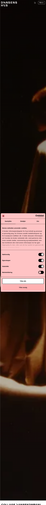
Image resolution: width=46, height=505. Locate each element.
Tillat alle (23, 281)
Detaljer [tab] (23, 221)
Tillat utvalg (23, 287)
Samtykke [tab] (8, 221)
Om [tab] (38, 221)
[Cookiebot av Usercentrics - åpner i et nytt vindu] (35, 216)
